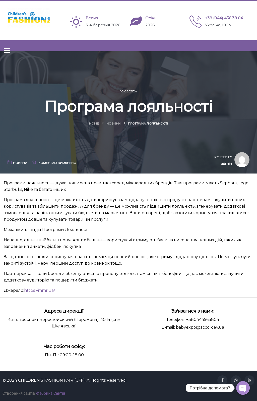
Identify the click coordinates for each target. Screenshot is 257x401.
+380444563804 (202, 319)
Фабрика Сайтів (51, 393)
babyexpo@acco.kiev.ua (200, 327)
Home (94, 123)
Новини (113, 123)
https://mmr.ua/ (39, 290)
